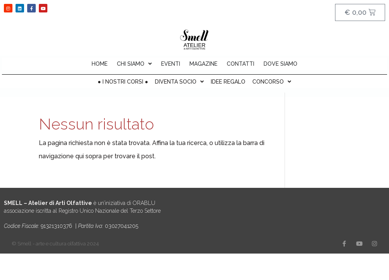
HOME (100, 64)
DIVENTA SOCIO (179, 81)
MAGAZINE (203, 64)
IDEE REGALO (228, 82)
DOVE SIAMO (280, 64)
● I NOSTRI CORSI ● (123, 82)
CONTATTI (240, 64)
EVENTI (170, 64)
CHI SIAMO (134, 64)
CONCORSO (271, 81)
